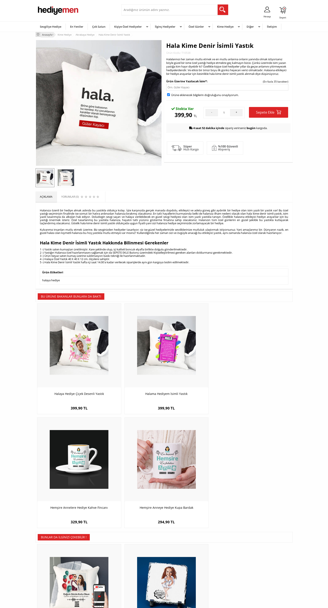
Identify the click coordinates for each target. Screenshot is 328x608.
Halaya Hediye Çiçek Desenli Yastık (67, 369)
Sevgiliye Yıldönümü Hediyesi (140, 584)
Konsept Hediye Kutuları (137, 552)
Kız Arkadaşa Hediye (93, 565)
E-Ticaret (151, 602)
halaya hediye (51, 279)
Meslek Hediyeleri (91, 584)
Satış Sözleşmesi (48, 565)
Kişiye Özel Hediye (91, 552)
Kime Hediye (225, 27)
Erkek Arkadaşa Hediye (94, 558)
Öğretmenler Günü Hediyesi (183, 578)
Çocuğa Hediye (218, 565)
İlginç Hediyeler (165, 27)
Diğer (250, 27)
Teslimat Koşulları (48, 552)
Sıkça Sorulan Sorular (50, 584)
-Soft (142, 602)
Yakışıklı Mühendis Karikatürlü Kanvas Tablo (196, 475)
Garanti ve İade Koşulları (52, 571)
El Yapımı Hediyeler (92, 571)
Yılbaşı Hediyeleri (176, 565)
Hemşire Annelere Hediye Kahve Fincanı (196, 371)
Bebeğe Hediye (218, 571)
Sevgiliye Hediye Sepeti (137, 558)
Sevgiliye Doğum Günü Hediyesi (142, 565)
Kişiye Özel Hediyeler (128, 27)
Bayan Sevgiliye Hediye (137, 578)
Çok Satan (98, 27)
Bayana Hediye (218, 558)
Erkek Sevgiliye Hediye (136, 571)
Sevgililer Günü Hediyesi (180, 552)
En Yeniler (76, 27)
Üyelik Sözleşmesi (48, 558)
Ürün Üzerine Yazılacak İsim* (186, 81)
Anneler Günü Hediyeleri (181, 571)
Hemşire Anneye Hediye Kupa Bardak (260, 369)
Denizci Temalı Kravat (260, 473)
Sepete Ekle (268, 111)
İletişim (272, 27)
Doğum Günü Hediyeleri (180, 558)
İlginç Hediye (216, 584)
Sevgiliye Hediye (50, 27)
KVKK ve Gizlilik (46, 578)
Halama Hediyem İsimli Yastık (132, 369)
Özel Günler (196, 27)
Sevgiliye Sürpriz (90, 578)
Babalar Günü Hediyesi (180, 584)
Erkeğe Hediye (217, 552)
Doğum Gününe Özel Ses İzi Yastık (67, 473)
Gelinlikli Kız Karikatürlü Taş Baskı (132, 473)
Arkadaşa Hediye (219, 578)
